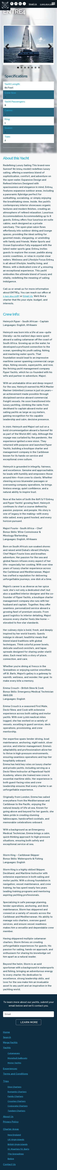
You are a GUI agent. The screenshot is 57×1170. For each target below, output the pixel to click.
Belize (11, 1158)
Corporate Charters (18, 1106)
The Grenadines (16, 1154)
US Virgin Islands (16, 1139)
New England (14, 1135)
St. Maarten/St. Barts (18, 1149)
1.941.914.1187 (47, 4)
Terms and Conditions (15, 1073)
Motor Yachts (14, 1063)
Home (6, 1032)
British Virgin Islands (18, 1144)
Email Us (33, 4)
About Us (8, 1116)
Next (49, 46)
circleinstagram (11, 4)
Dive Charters (14, 1087)
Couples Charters (17, 1101)
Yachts (7, 1047)
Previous (8, 46)
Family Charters (15, 1096)
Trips (6, 1081)
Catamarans (14, 1053)
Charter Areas (11, 1129)
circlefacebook (15, 4)
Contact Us (9, 1164)
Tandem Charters (16, 1110)
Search (7, 1037)
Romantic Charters (17, 1091)
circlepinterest (24, 4)
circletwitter (20, 4)
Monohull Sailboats (17, 1058)
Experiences (10, 1068)
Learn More (29, 1022)
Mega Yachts (10, 1042)
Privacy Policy (11, 1121)
